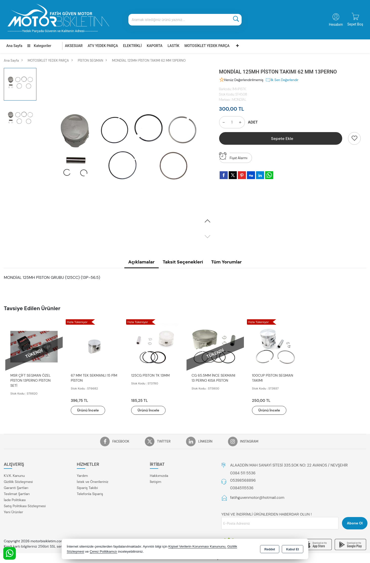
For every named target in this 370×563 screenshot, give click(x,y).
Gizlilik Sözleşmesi (18, 482)
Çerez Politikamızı (103, 551)
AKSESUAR (74, 46)
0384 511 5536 (243, 473)
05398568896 (243, 480)
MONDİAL (239, 99)
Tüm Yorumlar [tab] (226, 262)
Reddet (269, 549)
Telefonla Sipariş (90, 494)
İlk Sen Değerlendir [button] (281, 80)
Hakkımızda (159, 476)
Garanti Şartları (16, 488)
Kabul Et (292, 549)
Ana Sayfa (14, 46)
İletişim (155, 482)
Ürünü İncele (88, 410)
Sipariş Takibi (87, 488)
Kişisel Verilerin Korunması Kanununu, (197, 546)
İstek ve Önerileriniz (92, 482)
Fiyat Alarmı (233, 156)
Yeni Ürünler (13, 512)
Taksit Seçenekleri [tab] (183, 262)
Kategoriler (39, 46)
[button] (207, 221)
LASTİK (173, 46)
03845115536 (241, 488)
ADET (253, 122)
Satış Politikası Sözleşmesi (25, 506)
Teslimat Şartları (17, 494)
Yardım (82, 476)
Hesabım (336, 24)
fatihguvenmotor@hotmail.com (257, 497)
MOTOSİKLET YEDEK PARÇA (206, 46)
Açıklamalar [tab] (141, 262)
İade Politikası (15, 500)
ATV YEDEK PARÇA (103, 46)
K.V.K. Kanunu (14, 476)
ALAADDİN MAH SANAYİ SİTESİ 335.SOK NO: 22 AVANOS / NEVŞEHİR (289, 465)
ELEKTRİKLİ (132, 46)
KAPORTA (155, 46)
